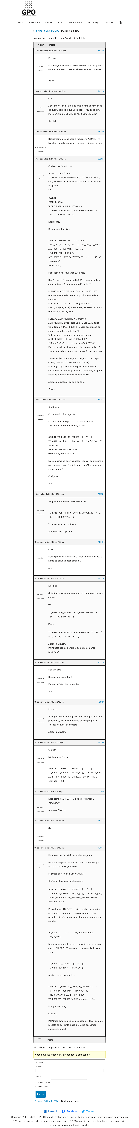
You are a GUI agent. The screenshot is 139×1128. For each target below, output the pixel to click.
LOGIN (109, 22)
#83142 (101, 821)
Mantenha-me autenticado (44, 1084)
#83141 (101, 791)
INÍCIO (21, 22)
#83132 (101, 542)
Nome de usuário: (39, 1064)
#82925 (101, 159)
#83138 (101, 662)
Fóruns (38, 30)
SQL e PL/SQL (51, 30)
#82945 (101, 400)
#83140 (101, 742)
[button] (39, 22)
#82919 (101, 132)
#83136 (101, 578)
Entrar (40, 1094)
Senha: (39, 1076)
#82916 (101, 51)
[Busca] (120, 22)
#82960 (101, 494)
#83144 (101, 848)
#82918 (101, 91)
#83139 (101, 702)
